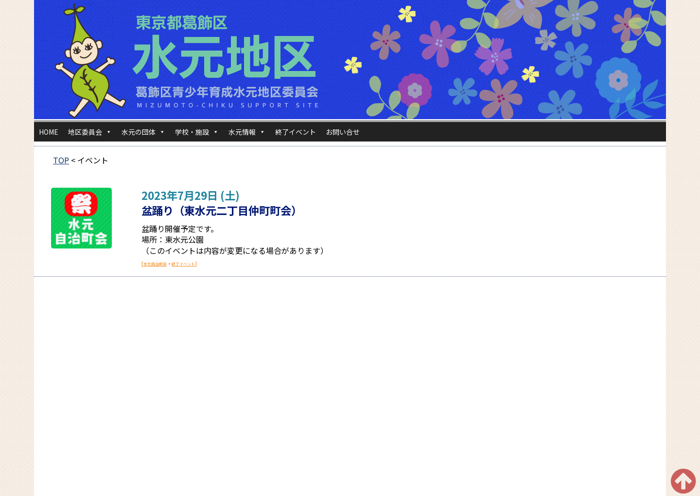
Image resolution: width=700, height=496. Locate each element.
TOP (61, 160)
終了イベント (295, 132)
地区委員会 (90, 132)
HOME (48, 132)
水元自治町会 (155, 263)
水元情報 (246, 132)
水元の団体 (143, 132)
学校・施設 (197, 132)
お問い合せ (343, 132)
